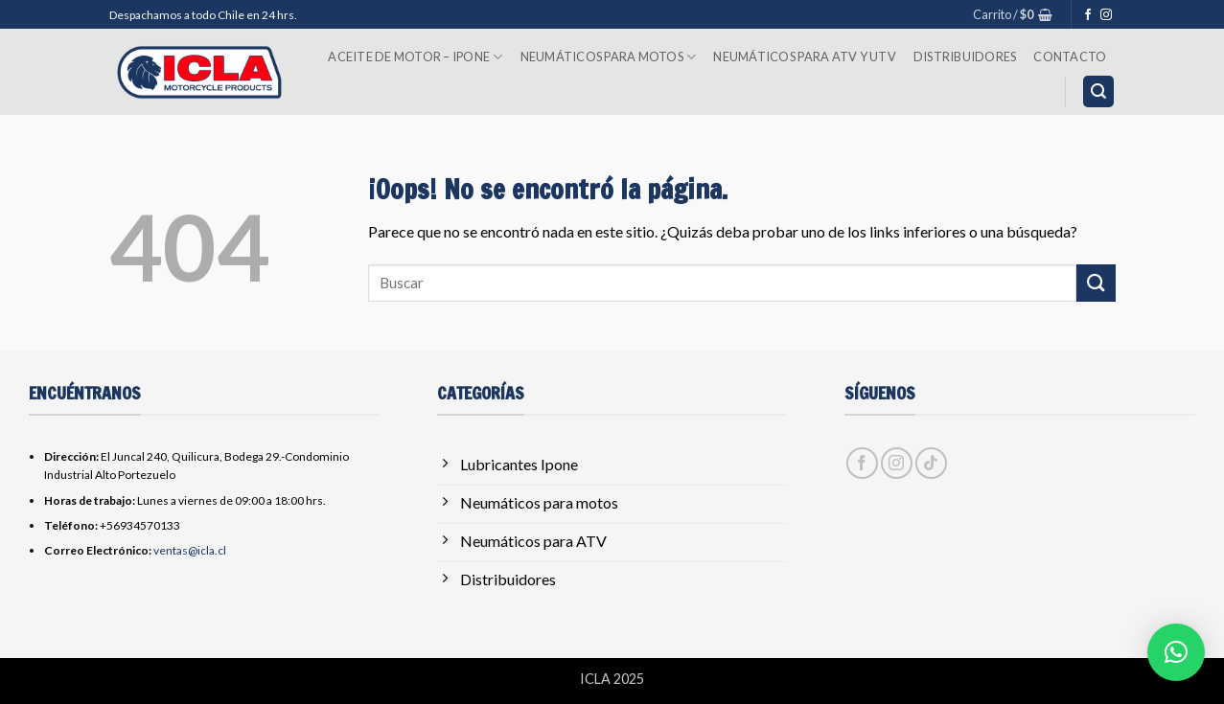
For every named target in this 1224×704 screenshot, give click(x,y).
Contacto (1069, 56)
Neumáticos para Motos (608, 57)
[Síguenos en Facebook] (1088, 15)
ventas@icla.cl (189, 550)
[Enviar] (1095, 283)
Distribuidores (965, 56)
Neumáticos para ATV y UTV (804, 56)
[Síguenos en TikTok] (931, 463)
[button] (1012, 14)
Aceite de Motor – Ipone (415, 57)
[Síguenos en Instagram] (1106, 15)
